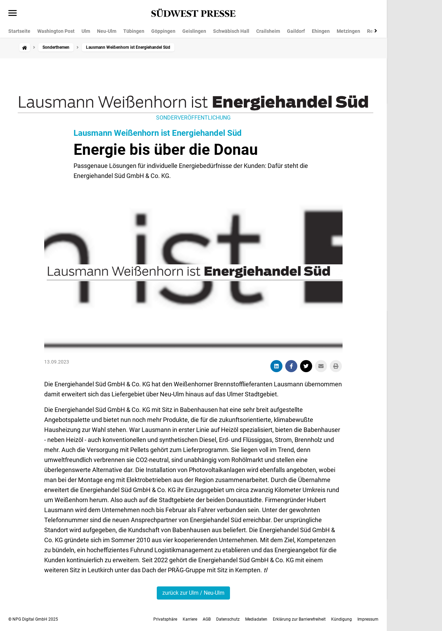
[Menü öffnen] (12, 13)
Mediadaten (256, 619)
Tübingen (133, 31)
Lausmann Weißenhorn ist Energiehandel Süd (158, 133)
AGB (207, 619)
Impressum (367, 619)
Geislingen (194, 31)
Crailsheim (268, 31)
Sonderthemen (55, 47)
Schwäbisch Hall (231, 31)
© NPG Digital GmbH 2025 (33, 619)
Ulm (85, 31)
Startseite (19, 31)
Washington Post (56, 31)
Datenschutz (228, 619)
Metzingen (348, 31)
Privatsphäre (165, 619)
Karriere (190, 619)
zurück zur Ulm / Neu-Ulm (193, 593)
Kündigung (341, 619)
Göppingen (163, 31)
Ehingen (321, 31)
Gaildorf (296, 31)
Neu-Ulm (106, 31)
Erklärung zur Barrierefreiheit (299, 619)
